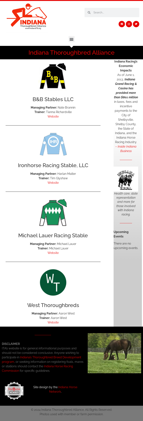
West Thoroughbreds (53, 305)
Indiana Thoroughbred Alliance (71, 52)
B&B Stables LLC (53, 99)
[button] (72, 39)
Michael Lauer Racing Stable (53, 235)
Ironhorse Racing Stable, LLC (53, 165)
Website (53, 116)
